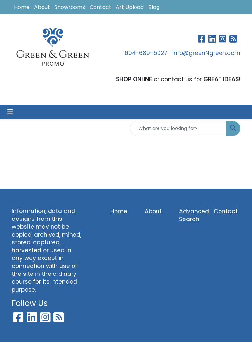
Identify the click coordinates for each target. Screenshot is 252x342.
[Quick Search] (178, 128)
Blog (153, 7)
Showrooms (69, 7)
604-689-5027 (146, 53)
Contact (100, 7)
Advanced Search (192, 215)
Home (22, 7)
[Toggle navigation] (10, 112)
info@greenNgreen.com (206, 53)
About (42, 7)
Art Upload (130, 7)
